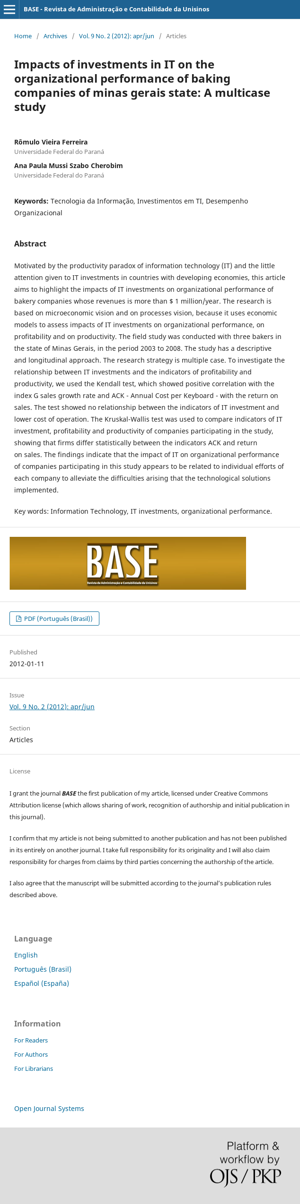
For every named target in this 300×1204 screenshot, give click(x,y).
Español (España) (41, 983)
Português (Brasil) (42, 969)
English (26, 954)
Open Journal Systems (49, 1108)
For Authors (31, 1054)
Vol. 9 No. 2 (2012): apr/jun (116, 36)
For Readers (31, 1040)
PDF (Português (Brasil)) (58, 618)
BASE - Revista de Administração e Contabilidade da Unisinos (116, 9)
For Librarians (33, 1068)
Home (23, 36)
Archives (55, 36)
